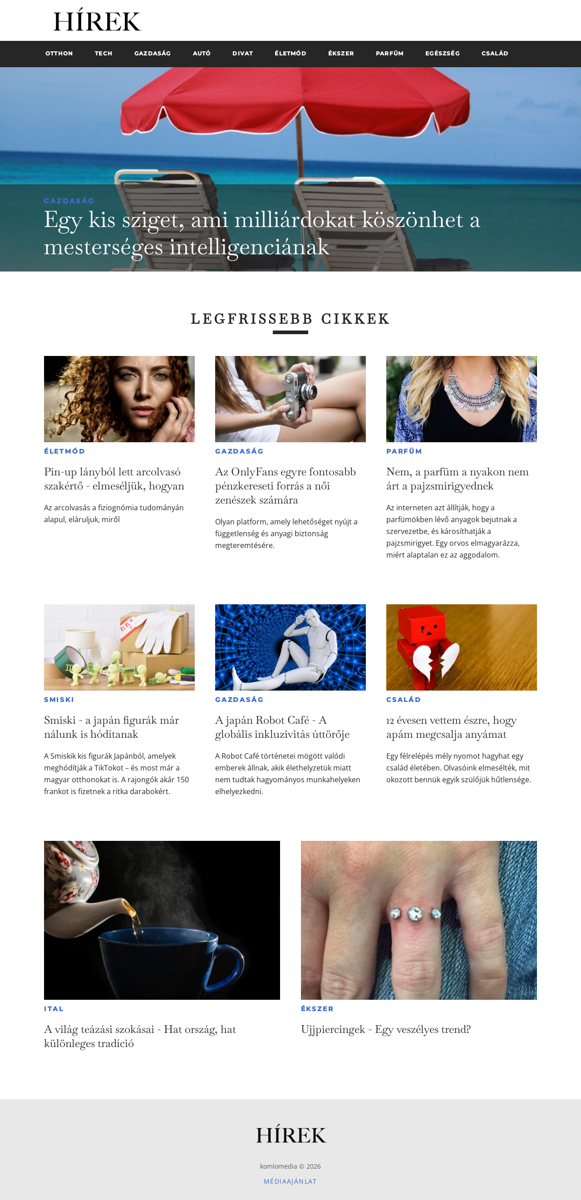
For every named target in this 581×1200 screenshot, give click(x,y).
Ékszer (317, 1009)
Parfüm (404, 451)
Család (404, 700)
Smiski (59, 700)
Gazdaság (69, 201)
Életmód (65, 451)
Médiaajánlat (290, 1181)
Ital (54, 1009)
